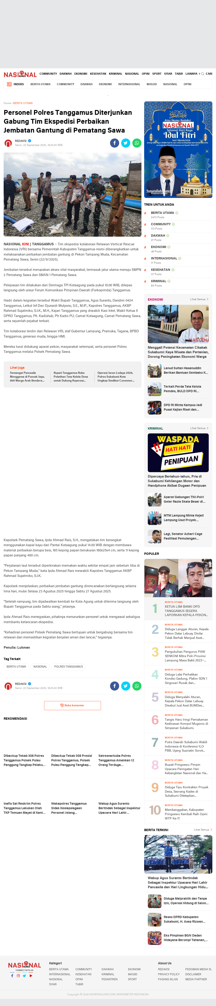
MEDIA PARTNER (196, 979)
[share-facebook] (114, 143)
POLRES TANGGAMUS (68, 667)
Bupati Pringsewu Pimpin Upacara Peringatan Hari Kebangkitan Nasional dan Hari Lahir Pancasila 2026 (186, 769)
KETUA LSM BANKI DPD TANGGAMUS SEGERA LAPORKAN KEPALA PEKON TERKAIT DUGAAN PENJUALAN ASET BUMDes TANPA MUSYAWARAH (185, 611)
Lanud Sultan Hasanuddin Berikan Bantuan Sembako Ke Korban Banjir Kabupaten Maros (185, 371)
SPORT (156, 74)
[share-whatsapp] (136, 143)
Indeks (15, 84)
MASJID (152, 84)
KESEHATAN (98, 74)
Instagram (18, 977)
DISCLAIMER (193, 974)
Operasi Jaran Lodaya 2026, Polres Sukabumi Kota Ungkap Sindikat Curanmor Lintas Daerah (115, 377)
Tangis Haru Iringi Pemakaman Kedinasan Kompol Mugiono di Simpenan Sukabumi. (186, 724)
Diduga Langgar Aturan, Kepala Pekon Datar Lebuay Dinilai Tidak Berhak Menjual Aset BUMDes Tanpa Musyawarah (186, 634)
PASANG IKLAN (168, 979)
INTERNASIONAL (129, 84)
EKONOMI (80, 74)
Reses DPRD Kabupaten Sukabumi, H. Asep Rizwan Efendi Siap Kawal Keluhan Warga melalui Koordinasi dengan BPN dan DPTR (183, 920)
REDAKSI (163, 969)
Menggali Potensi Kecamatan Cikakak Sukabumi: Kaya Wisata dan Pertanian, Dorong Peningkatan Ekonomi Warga (178, 352)
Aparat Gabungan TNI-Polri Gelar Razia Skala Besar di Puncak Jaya (184, 500)
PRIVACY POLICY (169, 974)
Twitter (24, 977)
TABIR (179, 74)
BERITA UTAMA (40, 84)
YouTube (30, 977)
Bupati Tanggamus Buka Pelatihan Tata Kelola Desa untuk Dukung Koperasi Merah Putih (71, 377)
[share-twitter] (125, 143)
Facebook (12, 977)
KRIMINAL (115, 74)
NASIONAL (132, 74)
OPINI (146, 74)
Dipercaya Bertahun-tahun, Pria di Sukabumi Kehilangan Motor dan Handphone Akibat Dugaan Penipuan (177, 481)
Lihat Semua (197, 299)
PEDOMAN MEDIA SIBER (198, 969)
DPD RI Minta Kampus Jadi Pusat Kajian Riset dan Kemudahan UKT (183, 408)
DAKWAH (66, 74)
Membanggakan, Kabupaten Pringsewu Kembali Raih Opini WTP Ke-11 (186, 814)
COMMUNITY (48, 74)
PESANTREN (110, 979)
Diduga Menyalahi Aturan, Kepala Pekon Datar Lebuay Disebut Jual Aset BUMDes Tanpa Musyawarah (184, 702)
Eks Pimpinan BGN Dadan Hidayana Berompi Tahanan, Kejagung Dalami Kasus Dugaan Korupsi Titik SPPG (184, 938)
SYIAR (168, 74)
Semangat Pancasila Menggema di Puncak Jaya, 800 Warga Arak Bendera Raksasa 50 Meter (27, 377)
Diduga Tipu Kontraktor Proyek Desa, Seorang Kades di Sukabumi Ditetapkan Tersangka (186, 792)
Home (7, 103)
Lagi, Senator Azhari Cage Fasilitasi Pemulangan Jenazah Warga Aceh (183, 536)
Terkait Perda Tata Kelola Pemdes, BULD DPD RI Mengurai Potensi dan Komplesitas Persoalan (182, 389)
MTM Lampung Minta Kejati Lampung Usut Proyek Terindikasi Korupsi (184, 518)
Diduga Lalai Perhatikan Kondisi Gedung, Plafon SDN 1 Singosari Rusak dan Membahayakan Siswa (186, 679)
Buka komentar (72, 705)
